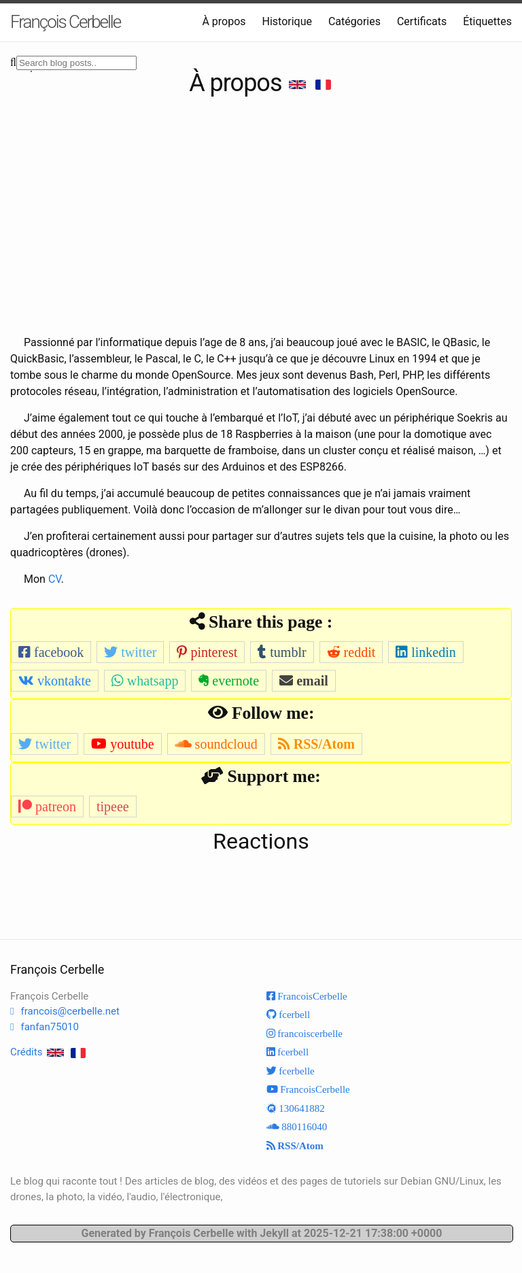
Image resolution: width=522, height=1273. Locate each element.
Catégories (354, 21)
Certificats (422, 21)
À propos (223, 21)
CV (54, 579)
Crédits (26, 1052)
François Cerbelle (65, 22)
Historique (287, 21)
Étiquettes (487, 21)
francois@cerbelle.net (69, 1011)
